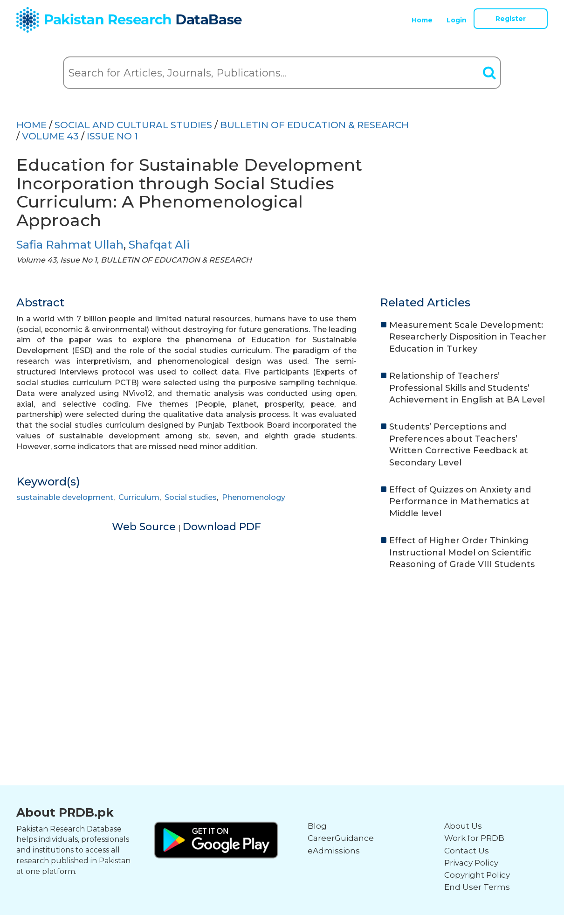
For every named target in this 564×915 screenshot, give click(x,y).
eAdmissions (334, 850)
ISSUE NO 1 (112, 136)
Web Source (145, 526)
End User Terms (477, 887)
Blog (317, 826)
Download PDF (222, 526)
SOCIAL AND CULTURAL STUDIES (133, 125)
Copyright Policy (477, 875)
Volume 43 (50, 136)
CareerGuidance (341, 838)
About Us (463, 826)
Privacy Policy (471, 862)
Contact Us (466, 850)
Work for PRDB (474, 838)
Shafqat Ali (159, 244)
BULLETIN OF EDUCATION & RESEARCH (314, 125)
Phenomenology (253, 497)
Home (422, 20)
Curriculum (138, 497)
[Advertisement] (282, 650)
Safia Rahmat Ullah (70, 244)
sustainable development (64, 497)
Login (457, 20)
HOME (31, 125)
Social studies (191, 497)
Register (510, 18)
